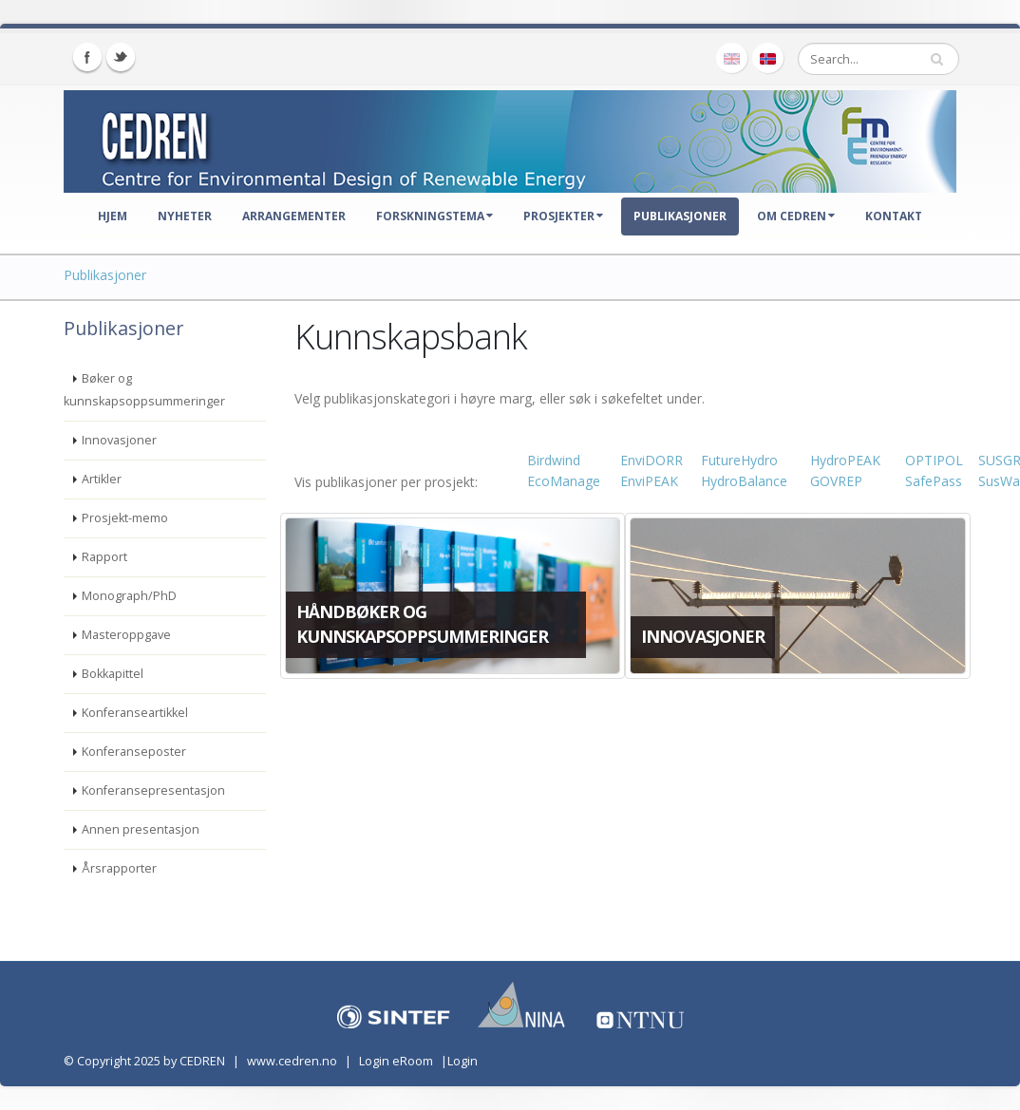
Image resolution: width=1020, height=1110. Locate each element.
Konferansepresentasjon (153, 790)
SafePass (933, 481)
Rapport (104, 557)
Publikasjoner (680, 216)
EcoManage (563, 481)
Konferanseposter (134, 751)
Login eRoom (396, 1061)
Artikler (102, 479)
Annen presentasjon (140, 829)
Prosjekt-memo (125, 518)
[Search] (878, 59)
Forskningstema (434, 216)
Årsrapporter (119, 868)
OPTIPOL (934, 460)
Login (462, 1061)
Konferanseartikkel (135, 713)
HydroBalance (744, 481)
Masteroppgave (126, 635)
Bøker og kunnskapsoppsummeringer (144, 389)
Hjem (112, 216)
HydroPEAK (845, 460)
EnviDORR (651, 460)
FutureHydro (739, 460)
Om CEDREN (796, 216)
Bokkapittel (112, 674)
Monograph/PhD (129, 596)
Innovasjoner (119, 440)
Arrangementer (294, 216)
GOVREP (836, 481)
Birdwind (553, 460)
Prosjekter (563, 216)
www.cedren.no (292, 1061)
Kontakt (893, 216)
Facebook (87, 57)
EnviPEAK (649, 481)
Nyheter (185, 216)
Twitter (120, 57)
